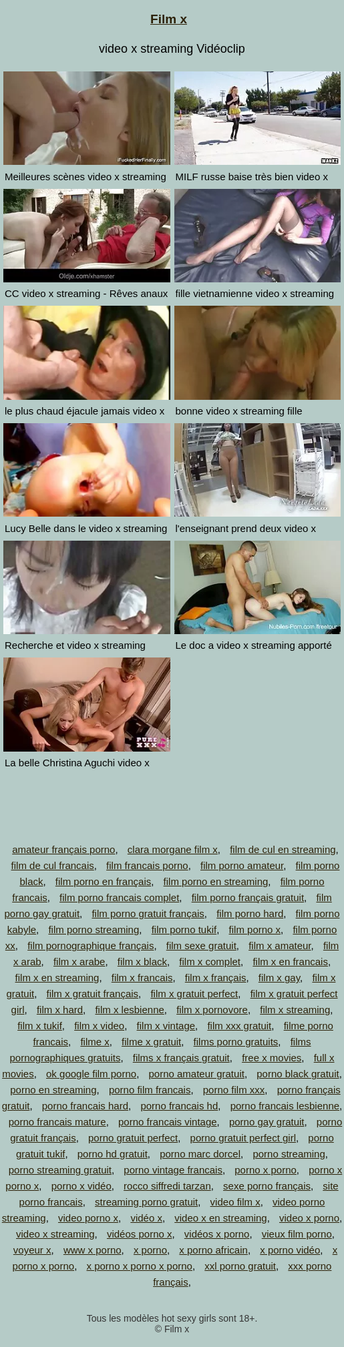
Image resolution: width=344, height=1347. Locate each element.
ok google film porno (91, 1073)
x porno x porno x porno (139, 1266)
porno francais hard (85, 1105)
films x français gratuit (181, 1057)
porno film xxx (234, 1089)
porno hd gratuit (112, 1153)
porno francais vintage (167, 1121)
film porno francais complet (119, 897)
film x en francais (290, 961)
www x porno (92, 1250)
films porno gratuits (236, 1041)
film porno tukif (184, 929)
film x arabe (79, 961)
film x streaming (295, 1009)
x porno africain (213, 1250)
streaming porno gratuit (146, 1201)
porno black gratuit (297, 1073)
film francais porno (147, 865)
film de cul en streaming (282, 849)
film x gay (279, 977)
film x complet (209, 961)
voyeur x (32, 1250)
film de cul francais (52, 865)
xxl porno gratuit (240, 1266)
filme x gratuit (151, 1041)
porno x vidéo (81, 1185)
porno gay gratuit (267, 1121)
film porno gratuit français (148, 913)
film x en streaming (57, 977)
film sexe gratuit (201, 945)
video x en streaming (220, 1218)
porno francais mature (57, 1121)
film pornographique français (90, 945)
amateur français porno (63, 849)
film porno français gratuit (248, 897)
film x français (215, 977)
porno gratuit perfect (133, 1137)
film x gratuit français (93, 993)
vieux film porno (297, 1234)
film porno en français (103, 881)
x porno (150, 1250)
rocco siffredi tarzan (167, 1185)
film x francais (142, 977)
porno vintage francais (173, 1169)
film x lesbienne (129, 1009)
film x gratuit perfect (194, 993)
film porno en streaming (216, 881)
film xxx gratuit (239, 1025)
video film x (235, 1201)
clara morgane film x (173, 849)
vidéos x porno (217, 1234)
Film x (168, 19)
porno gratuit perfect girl (243, 1137)
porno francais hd (179, 1105)
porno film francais (150, 1089)
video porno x (88, 1218)
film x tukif (39, 1025)
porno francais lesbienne (284, 1105)
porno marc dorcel (200, 1153)
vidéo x (146, 1218)
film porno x (255, 929)
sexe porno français (267, 1185)
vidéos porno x (139, 1234)
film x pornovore (212, 1009)
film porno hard (249, 913)
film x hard (60, 1009)
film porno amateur (241, 865)
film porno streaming (93, 929)
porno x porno (265, 1169)
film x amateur (279, 945)
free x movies (271, 1057)
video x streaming (55, 1234)
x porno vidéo (290, 1250)
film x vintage (166, 1025)
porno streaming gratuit (60, 1169)
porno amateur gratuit (196, 1073)
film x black (142, 961)
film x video (99, 1025)
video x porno (309, 1218)
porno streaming (288, 1153)
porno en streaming (53, 1089)
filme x (94, 1041)
